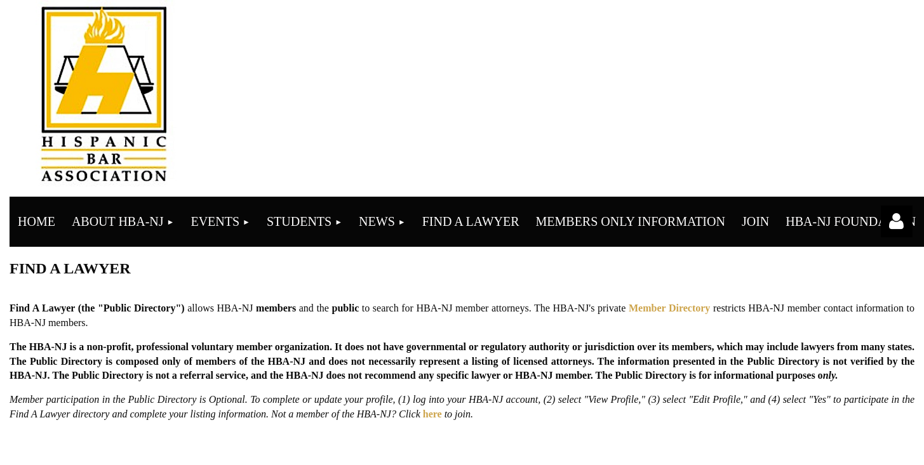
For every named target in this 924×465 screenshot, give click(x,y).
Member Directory (669, 308)
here (432, 414)
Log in (897, 221)
